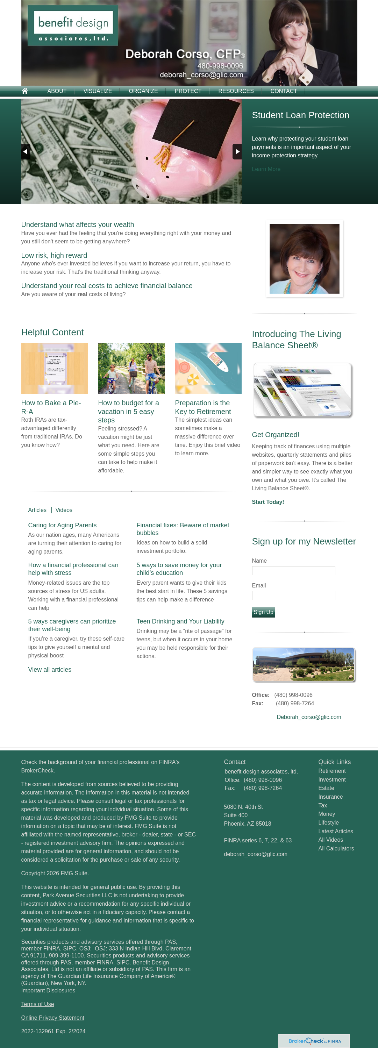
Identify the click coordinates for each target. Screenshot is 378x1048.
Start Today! (268, 502)
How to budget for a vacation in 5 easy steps (128, 411)
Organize (143, 91)
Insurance (331, 797)
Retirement (332, 771)
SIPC (69, 948)
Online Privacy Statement (53, 1018)
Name (259, 561)
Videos (63, 510)
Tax (323, 805)
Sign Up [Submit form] (263, 612)
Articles (37, 510)
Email (259, 586)
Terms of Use (37, 1004)
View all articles (50, 669)
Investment (332, 780)
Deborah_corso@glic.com (309, 717)
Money (327, 814)
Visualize (98, 91)
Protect (188, 91)
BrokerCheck (37, 770)
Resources (236, 91)
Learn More (266, 169)
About (57, 91)
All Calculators (336, 848)
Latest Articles (336, 831)
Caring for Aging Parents (62, 525)
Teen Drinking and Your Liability (180, 621)
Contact (284, 91)
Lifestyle (329, 823)
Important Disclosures (48, 990)
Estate (326, 788)
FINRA (51, 948)
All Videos (331, 840)
